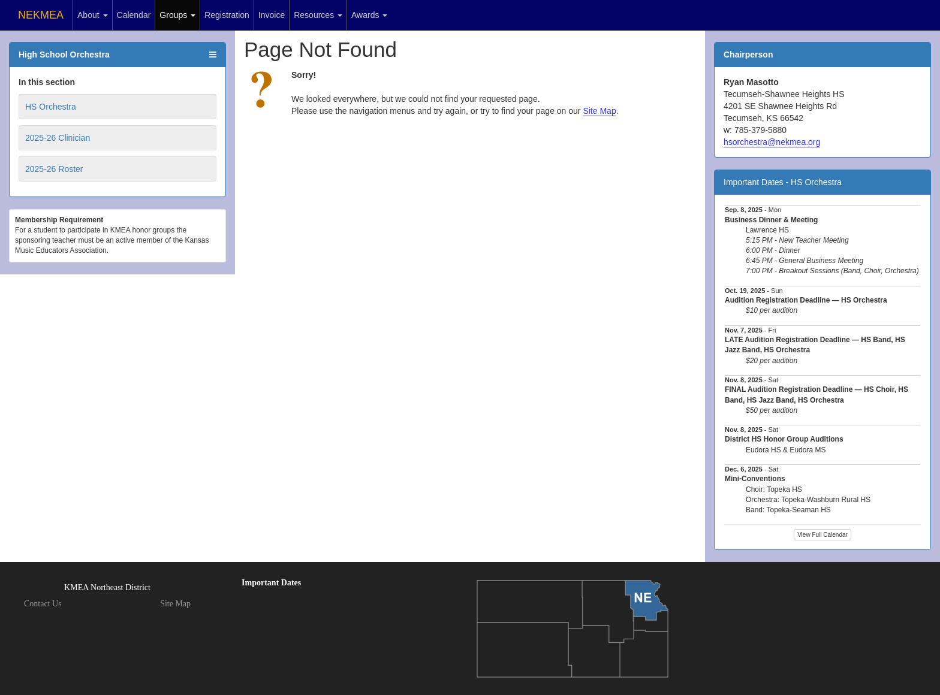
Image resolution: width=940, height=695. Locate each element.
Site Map (599, 111)
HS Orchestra (50, 106)
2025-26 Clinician (57, 138)
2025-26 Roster (54, 169)
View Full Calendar (822, 534)
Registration (226, 15)
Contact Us (43, 603)
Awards (369, 15)
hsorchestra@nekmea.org (772, 142)
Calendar (134, 15)
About (92, 15)
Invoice (271, 15)
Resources (318, 15)
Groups (177, 15)
